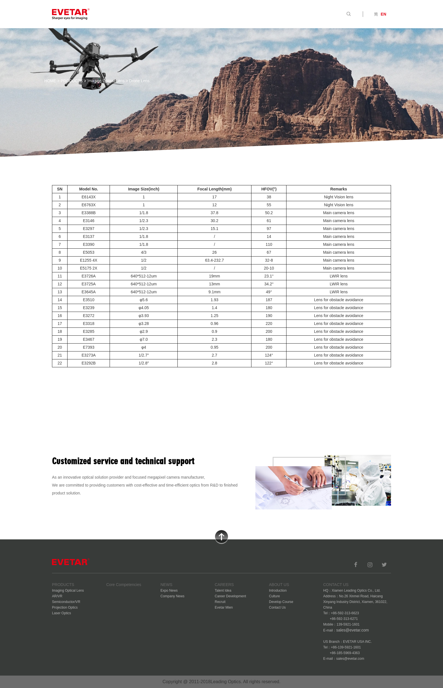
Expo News (169, 590)
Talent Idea (223, 590)
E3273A (89, 355)
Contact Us (277, 607)
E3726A (89, 276)
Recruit (220, 602)
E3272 (88, 315)
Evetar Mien (224, 607)
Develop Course (281, 602)
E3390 (88, 244)
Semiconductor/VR (66, 602)
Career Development (230, 596)
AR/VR (57, 596)
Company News (172, 596)
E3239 (88, 307)
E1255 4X (88, 260)
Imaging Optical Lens (106, 81)
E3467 (88, 339)
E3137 (88, 236)
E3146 (88, 220)
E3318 (88, 323)
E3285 (88, 331)
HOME (50, 81)
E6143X (89, 197)
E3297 (88, 228)
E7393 (88, 347)
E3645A (89, 292)
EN (383, 14)
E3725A (89, 284)
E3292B (89, 363)
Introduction (278, 590)
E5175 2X (88, 268)
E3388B (89, 212)
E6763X (89, 205)
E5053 (88, 252)
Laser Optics (61, 613)
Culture (274, 596)
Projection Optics (65, 607)
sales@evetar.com (352, 630)
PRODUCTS (72, 81)
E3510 (88, 300)
